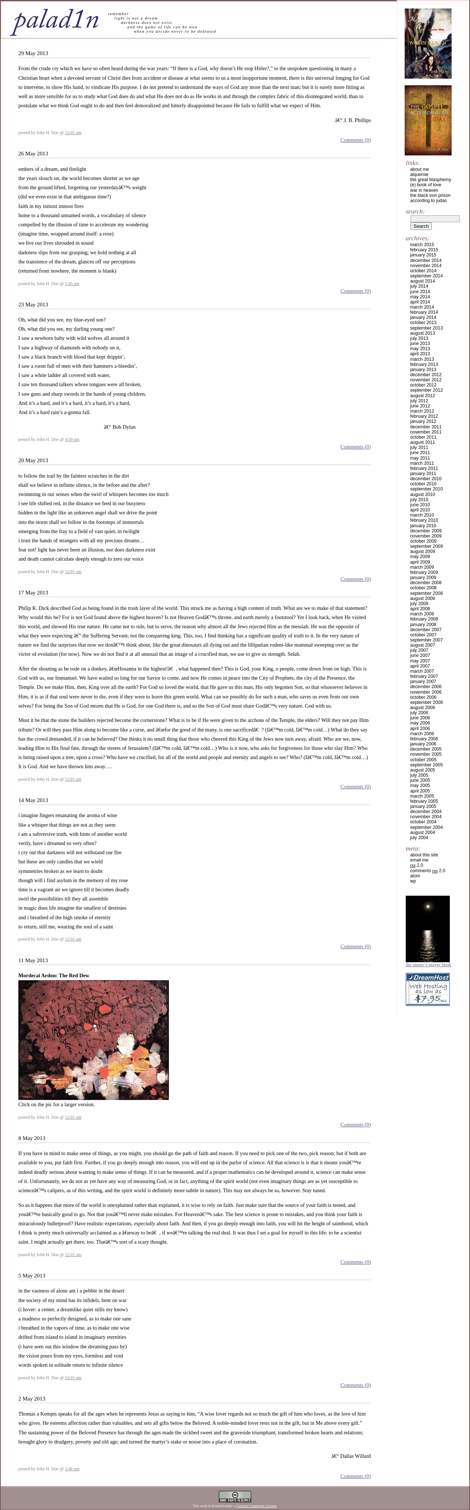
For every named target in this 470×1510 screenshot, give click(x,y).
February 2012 (424, 416)
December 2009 (426, 530)
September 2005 (426, 764)
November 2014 (426, 265)
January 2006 (423, 744)
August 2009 (422, 551)
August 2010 (422, 494)
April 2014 (420, 302)
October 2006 (423, 697)
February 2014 (424, 312)
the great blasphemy (430, 179)
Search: (415, 211)
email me (419, 860)
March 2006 (422, 733)
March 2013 (422, 359)
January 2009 (423, 577)
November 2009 (426, 536)
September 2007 (426, 640)
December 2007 (426, 629)
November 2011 (426, 432)
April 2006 (420, 728)
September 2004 (426, 827)
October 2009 (423, 541)
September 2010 (426, 489)
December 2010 (426, 478)
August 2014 (422, 281)
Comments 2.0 (427, 870)
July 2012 (419, 400)
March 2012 (422, 411)
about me (419, 169)
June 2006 (420, 717)
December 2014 (426, 260)
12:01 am (73, 132)
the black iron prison (430, 195)
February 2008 (424, 619)
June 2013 (420, 343)
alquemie (419, 174)
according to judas (428, 200)
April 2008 (420, 608)
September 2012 (426, 390)
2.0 (416, 865)
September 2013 (426, 328)
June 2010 (420, 504)
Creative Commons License (256, 1506)
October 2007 (423, 634)
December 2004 (426, 811)
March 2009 (422, 567)
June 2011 (420, 452)
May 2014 (420, 296)
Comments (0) (355, 140)
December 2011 (426, 426)
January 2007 (423, 681)
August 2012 (422, 395)
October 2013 (423, 322)
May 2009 (420, 556)
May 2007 (420, 661)
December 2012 (426, 374)
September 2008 (426, 593)
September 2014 (426, 275)
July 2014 (419, 286)
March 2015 (422, 244)
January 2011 (423, 473)
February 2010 (424, 520)
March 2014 (422, 307)
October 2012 (423, 385)
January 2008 (423, 624)
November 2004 (426, 816)
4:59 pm (72, 439)
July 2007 (419, 650)
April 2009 (420, 562)
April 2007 (420, 666)
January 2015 (423, 255)
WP (413, 881)
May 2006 (420, 723)
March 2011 (422, 463)
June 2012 (420, 406)
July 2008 (419, 603)
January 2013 (423, 369)
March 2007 (422, 671)
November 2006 (426, 692)
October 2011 (423, 437)
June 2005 (420, 780)
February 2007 (424, 676)
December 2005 (426, 749)
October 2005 (423, 759)
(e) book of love (425, 184)
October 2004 (423, 821)
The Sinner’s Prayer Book (428, 964)
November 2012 (426, 379)
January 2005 (423, 806)
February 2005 (424, 801)
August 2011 (422, 442)
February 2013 (424, 364)
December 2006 (426, 686)
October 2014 (423, 270)
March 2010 (422, 515)
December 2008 (426, 582)
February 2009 (424, 572)
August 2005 (422, 770)
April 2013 (420, 353)
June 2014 (420, 291)
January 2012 (423, 421)
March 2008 (422, 613)
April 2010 (420, 510)
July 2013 (419, 338)
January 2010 (423, 525)
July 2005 (419, 775)
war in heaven (424, 190)
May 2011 (420, 458)
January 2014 (423, 317)
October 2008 (423, 587)
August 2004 (422, 832)
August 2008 (422, 598)
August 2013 (422, 333)
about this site (424, 855)
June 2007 (420, 655)
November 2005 (426, 754)
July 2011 (419, 447)
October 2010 (423, 483)
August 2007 (422, 645)
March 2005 (422, 796)
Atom (415, 875)
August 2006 (422, 707)
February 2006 (424, 738)
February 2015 (424, 249)
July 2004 (419, 837)
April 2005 (420, 791)
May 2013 (420, 348)
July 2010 (419, 499)
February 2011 (424, 468)
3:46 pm (72, 1468)
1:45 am (72, 283)
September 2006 (426, 702)
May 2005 (420, 785)
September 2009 (426, 546)
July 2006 (419, 712)
